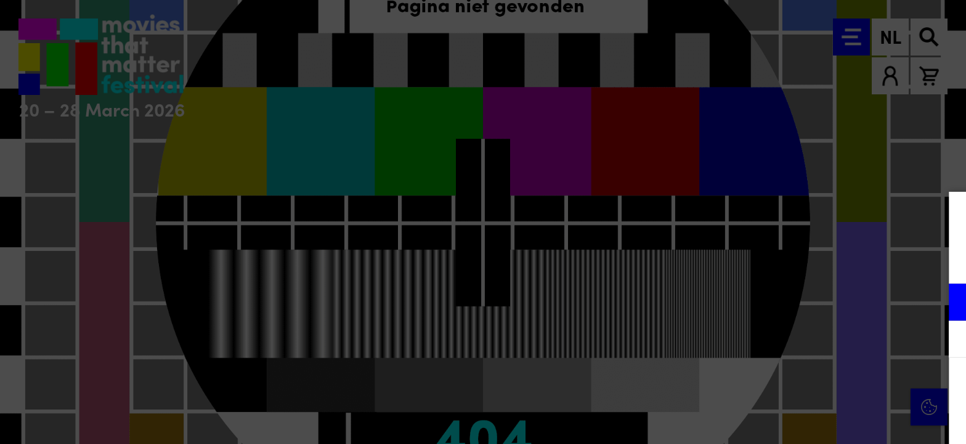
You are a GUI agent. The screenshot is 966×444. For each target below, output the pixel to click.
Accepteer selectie (861, 421)
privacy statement (812, 261)
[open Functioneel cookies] (946, 303)
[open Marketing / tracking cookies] (946, 340)
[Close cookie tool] (947, 214)
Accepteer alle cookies (861, 385)
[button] (849, 302)
